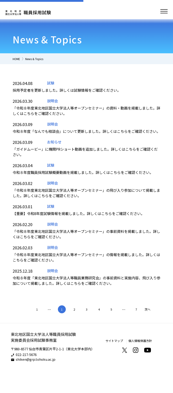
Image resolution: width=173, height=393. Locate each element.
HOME (18, 58)
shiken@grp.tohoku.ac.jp (35, 382)
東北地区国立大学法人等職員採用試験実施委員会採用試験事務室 (45, 360)
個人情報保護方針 (138, 363)
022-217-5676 (26, 377)
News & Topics (39, 58)
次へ (147, 332)
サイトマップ (109, 363)
